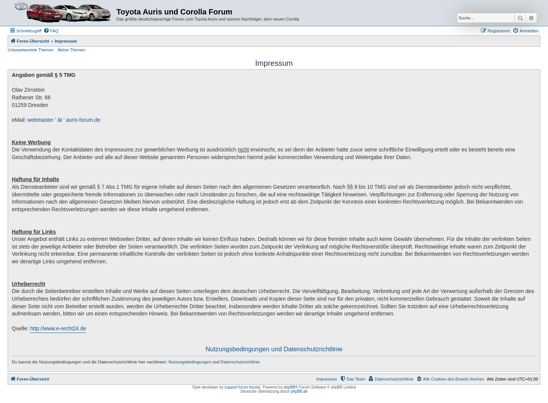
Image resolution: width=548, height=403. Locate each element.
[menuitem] (51, 30)
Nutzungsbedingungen (190, 362)
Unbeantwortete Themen (31, 50)
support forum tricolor (242, 387)
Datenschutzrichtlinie (240, 362)
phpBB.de (299, 391)
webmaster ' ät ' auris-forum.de (63, 120)
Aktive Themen (71, 50)
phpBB (289, 387)
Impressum (326, 379)
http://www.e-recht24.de (58, 328)
